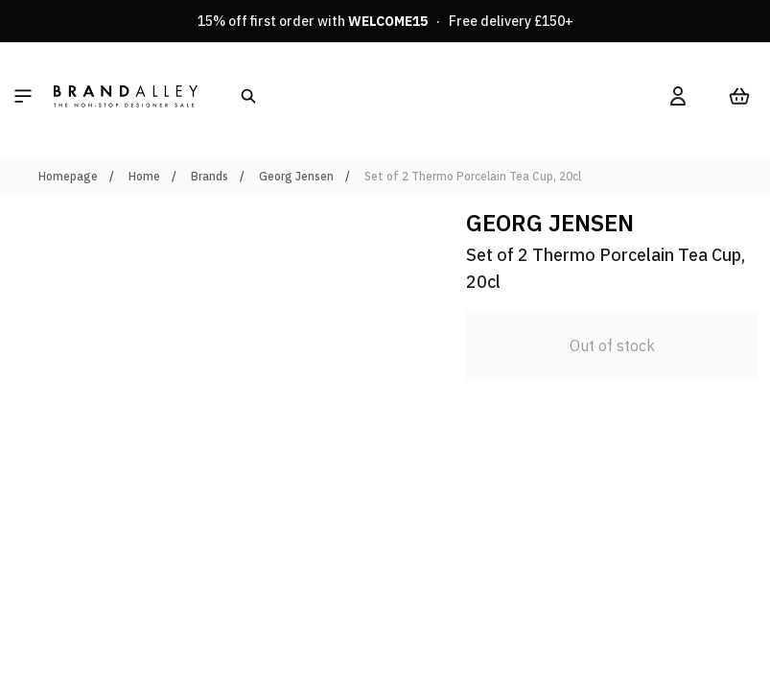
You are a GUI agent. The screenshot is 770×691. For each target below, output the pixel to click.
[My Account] (678, 96)
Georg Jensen (296, 176)
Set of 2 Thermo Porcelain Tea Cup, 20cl (472, 176)
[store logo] (126, 95)
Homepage (68, 176)
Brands (209, 176)
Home (144, 176)
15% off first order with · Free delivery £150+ (385, 21)
